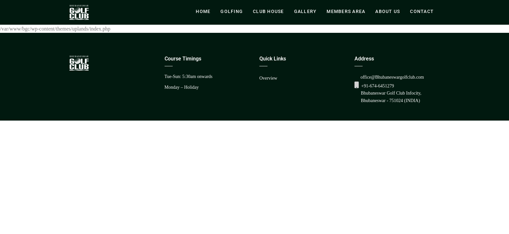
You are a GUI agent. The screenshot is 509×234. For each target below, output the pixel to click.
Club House (268, 11)
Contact (422, 11)
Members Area (346, 11)
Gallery (305, 11)
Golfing (231, 11)
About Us (387, 11)
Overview (268, 78)
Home (203, 11)
